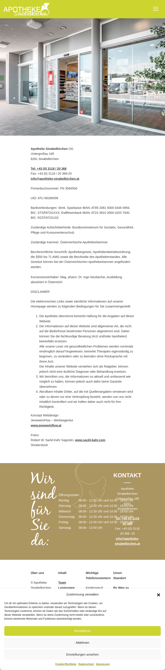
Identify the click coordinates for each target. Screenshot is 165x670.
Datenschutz (86, 664)
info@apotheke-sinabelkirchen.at (55, 178)
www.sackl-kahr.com (90, 440)
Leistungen (66, 587)
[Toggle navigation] (156, 9)
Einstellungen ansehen (82, 654)
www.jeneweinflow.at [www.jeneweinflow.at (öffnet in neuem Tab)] (46, 425)
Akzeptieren (82, 631)
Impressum (103, 664)
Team (62, 582)
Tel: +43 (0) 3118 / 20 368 (49, 168)
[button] (158, 594)
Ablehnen (82, 642)
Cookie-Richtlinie (65, 664)
